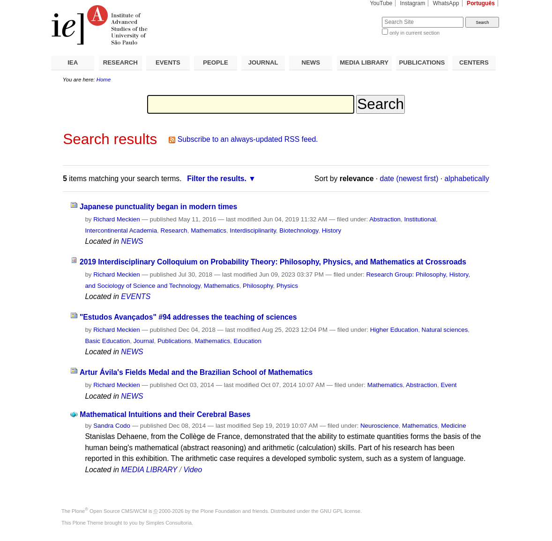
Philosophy (258, 285)
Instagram (412, 3)
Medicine (453, 425)
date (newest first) (409, 179)
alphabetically (467, 179)
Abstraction (385, 219)
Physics (287, 285)
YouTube (381, 3)
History (332, 230)
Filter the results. (216, 179)
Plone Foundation (221, 511)
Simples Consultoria (169, 523)
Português (481, 3)
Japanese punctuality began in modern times (158, 207)
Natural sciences (445, 329)
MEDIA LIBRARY (364, 62)
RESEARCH (120, 62)
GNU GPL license (340, 511)
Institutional (420, 219)
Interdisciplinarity (253, 230)
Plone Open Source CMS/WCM (109, 511)
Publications (174, 340)
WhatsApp (446, 3)
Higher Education (394, 329)
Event (448, 384)
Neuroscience (379, 425)
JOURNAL (263, 62)
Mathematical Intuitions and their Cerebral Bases (165, 414)
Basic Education (107, 340)
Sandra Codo (111, 425)
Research (174, 230)
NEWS (310, 62)
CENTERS (474, 62)
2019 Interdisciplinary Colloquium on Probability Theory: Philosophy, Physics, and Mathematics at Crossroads (273, 262)
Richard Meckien (116, 219)
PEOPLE (215, 62)
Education (247, 340)
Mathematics (208, 230)
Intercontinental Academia (121, 230)
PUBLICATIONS (422, 62)
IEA (72, 62)
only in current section (414, 33)
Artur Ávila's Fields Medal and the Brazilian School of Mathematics (196, 372)
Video (192, 470)
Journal (144, 340)
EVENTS (168, 62)
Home (104, 79)
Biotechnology (298, 230)
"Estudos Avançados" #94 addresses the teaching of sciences (188, 317)
